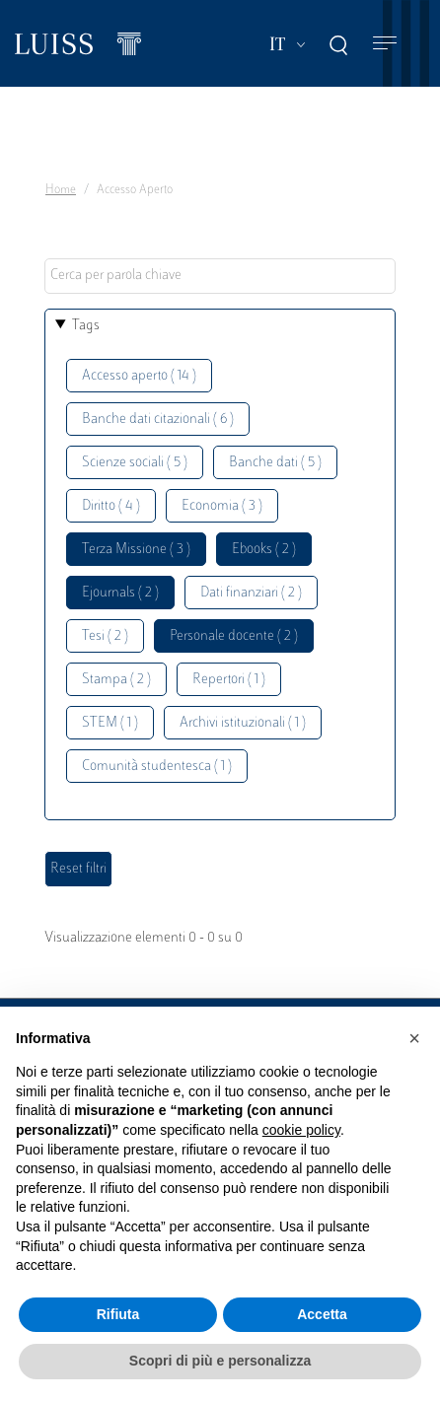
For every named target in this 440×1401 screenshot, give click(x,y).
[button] (414, 1038)
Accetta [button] (322, 1314)
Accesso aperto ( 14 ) (139, 376)
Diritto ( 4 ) (111, 506)
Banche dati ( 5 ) (275, 462)
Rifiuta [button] (118, 1314)
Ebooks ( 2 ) (264, 549)
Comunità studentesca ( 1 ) (157, 766)
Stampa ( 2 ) (116, 679)
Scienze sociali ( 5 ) (134, 462)
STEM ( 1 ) (110, 723)
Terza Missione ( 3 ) (136, 549)
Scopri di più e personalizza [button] (220, 1360)
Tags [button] (86, 325)
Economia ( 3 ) (222, 506)
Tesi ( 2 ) (105, 636)
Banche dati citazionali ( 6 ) (158, 419)
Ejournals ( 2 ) (120, 593)
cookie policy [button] (301, 1130)
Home (60, 190)
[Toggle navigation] (385, 43)
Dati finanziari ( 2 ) (251, 593)
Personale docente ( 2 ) (234, 636)
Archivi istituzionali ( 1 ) (243, 723)
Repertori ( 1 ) (228, 679)
